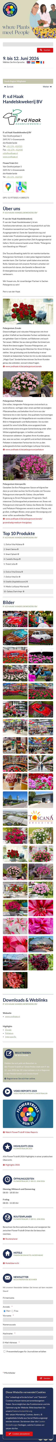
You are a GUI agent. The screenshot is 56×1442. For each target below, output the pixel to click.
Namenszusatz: (9, 1324)
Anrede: (6, 1307)
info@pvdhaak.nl (10, 153)
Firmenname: (9, 1298)
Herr (8, 1311)
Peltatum (9, 1033)
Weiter (46, 86)
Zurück (10, 86)
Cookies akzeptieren (21, 1434)
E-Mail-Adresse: (10, 1342)
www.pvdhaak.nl (10, 157)
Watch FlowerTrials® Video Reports (21, 1132)
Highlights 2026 (12, 1165)
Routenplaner (11, 1239)
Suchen (47, 50)
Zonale (8, 1030)
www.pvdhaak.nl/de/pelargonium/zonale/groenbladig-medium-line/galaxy (22, 521)
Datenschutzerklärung (22, 1411)
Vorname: (7, 1315)
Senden (47, 1378)
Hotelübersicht (12, 1263)
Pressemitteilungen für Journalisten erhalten (26, 1351)
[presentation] (31, 1361)
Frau (16, 1311)
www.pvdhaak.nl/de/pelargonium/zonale (23, 366)
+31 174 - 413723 (14, 146)
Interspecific (10, 1037)
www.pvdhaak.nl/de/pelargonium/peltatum (24, 449)
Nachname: (8, 1333)
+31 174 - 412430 (15, 150)
